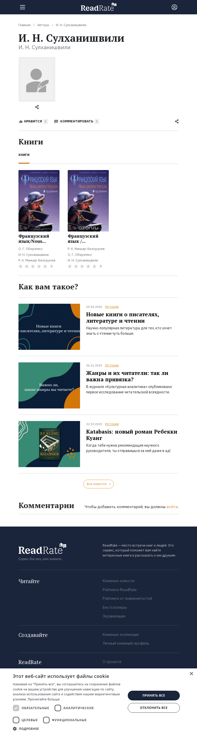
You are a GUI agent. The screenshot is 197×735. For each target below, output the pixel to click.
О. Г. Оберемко (30, 249)
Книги (23, 155)
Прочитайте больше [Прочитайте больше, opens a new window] (44, 699)
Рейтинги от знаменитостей (127, 598)
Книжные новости (118, 580)
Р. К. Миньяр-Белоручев (36, 260)
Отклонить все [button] (154, 708)
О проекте (112, 661)
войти (172, 506)
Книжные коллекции (121, 634)
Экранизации (114, 616)
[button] (68, 728)
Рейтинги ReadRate (120, 589)
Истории (112, 306)
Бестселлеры (115, 607)
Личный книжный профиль (126, 643)
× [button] (191, 674)
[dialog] (98, 701)
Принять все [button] (153, 695)
